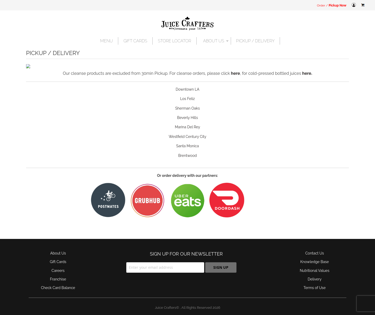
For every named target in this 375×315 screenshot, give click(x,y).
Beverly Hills (187, 113)
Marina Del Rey (187, 123)
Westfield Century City (187, 132)
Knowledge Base (314, 258)
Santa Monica (187, 142)
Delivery (314, 275)
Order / (331, 5)
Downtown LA (187, 85)
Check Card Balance (58, 284)
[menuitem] (106, 41)
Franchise (58, 275)
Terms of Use (315, 284)
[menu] (187, 41)
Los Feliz (187, 94)
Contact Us (314, 249)
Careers (58, 266)
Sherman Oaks (187, 104)
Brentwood (187, 151)
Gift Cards (58, 258)
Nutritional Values (314, 266)
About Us (58, 249)
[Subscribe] (220, 263)
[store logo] (187, 24)
